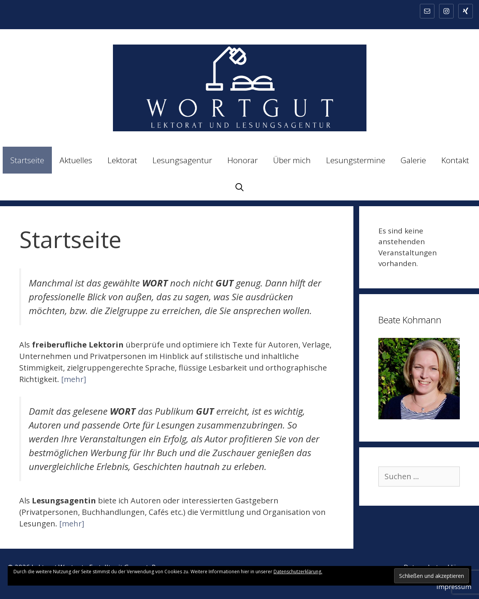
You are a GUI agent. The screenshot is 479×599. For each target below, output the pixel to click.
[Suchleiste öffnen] (239, 187)
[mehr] (73, 379)
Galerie (413, 160)
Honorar (242, 160)
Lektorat (122, 160)
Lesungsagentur (182, 160)
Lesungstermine (355, 160)
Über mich (292, 160)
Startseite (27, 160)
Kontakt (455, 160)
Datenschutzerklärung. (297, 571)
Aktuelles (76, 160)
